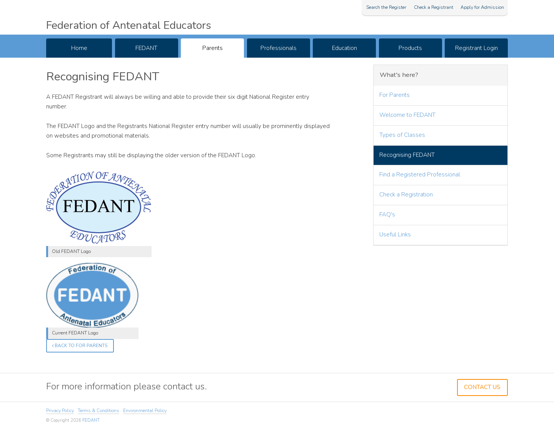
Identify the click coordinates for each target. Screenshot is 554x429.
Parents (212, 48)
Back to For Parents (80, 346)
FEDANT (146, 48)
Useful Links (395, 234)
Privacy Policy (60, 410)
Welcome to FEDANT (407, 115)
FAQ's (387, 214)
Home (79, 48)
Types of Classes (402, 135)
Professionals (278, 48)
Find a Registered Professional (419, 174)
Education (344, 48)
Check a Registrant (433, 7)
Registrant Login (476, 48)
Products (410, 48)
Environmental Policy (145, 410)
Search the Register (386, 7)
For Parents (394, 95)
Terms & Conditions (98, 410)
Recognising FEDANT (407, 155)
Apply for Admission (482, 7)
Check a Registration (406, 194)
